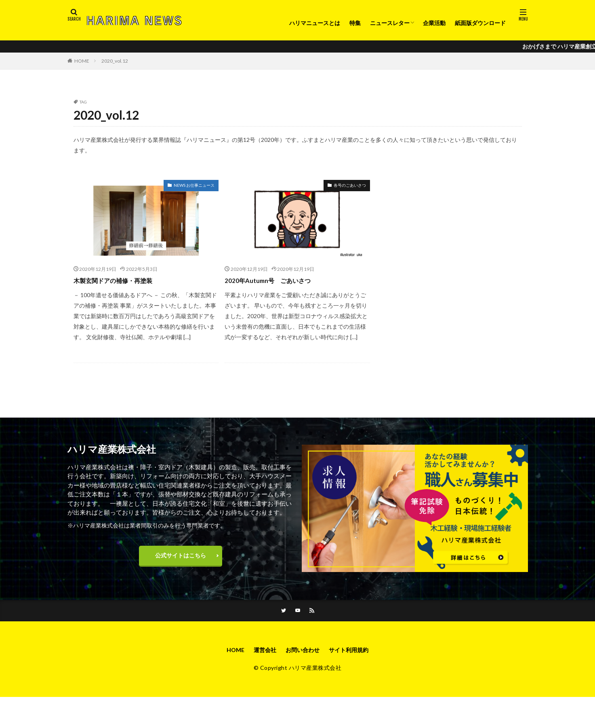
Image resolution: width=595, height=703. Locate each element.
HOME (81, 61)
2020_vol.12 (114, 61)
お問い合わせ (302, 655)
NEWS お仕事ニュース (194, 185)
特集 (355, 22)
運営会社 (261, 655)
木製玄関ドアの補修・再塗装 (121, 280)
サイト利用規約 (353, 655)
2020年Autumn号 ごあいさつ (275, 280)
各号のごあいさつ (350, 185)
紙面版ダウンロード (480, 22)
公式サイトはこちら (180, 557)
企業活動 (434, 22)
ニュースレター (390, 22)
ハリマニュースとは (314, 22)
